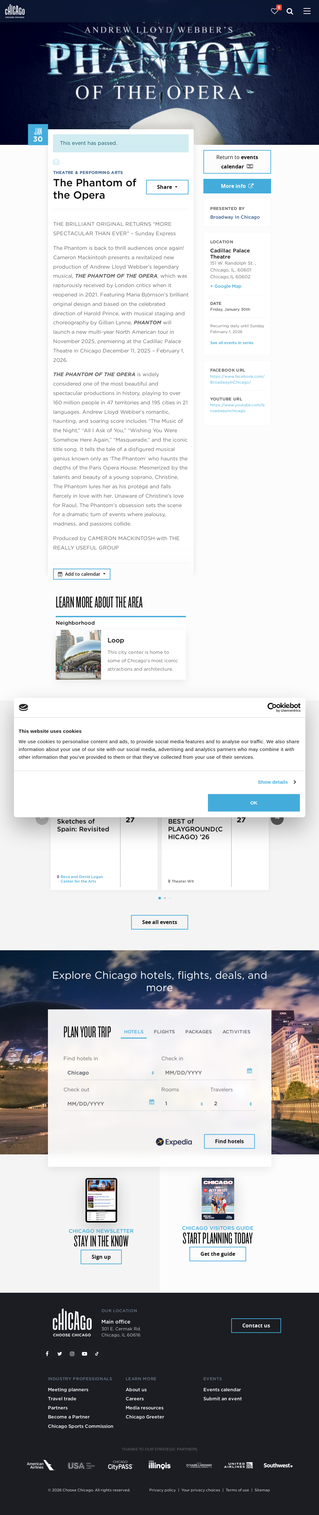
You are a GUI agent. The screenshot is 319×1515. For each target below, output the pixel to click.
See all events (159, 922)
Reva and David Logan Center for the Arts (82, 879)
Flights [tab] (164, 1032)
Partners (58, 1407)
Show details (273, 782)
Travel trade (62, 1398)
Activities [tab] (236, 1032)
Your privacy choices (200, 1490)
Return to (237, 162)
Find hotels (229, 1141)
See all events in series (232, 342)
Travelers (221, 1089)
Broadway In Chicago (235, 217)
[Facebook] (47, 1354)
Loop (116, 640)
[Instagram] (72, 1354)
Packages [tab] (198, 1032)
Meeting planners (68, 1389)
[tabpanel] (159, 1102)
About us (136, 1389)
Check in (172, 1059)
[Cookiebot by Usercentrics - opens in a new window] (272, 707)
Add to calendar (80, 574)
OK (254, 802)
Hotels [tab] (134, 1032)
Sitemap (262, 1490)
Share (165, 187)
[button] (159, 898)
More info (237, 186)
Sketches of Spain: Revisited (83, 825)
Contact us (256, 1325)
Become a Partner (69, 1416)
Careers (135, 1398)
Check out (76, 1089)
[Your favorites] (274, 11)
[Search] (290, 11)
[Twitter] (59, 1354)
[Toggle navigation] (307, 11)
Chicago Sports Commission (80, 1426)
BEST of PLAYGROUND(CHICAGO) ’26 (195, 829)
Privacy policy (162, 1490)
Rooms (170, 1089)
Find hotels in (80, 1059)
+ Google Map (225, 286)
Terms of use (237, 1490)
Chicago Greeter (145, 1416)
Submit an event (222, 1398)
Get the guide (217, 1253)
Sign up (101, 1256)
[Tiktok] (97, 1354)
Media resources (145, 1407)
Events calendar (222, 1389)
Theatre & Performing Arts (88, 172)
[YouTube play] (84, 1354)
